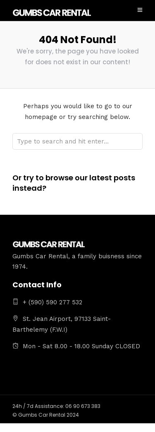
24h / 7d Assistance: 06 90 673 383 (56, 406)
